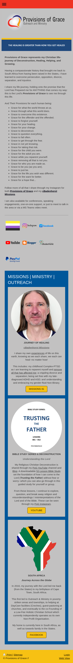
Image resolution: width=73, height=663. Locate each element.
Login (67, 654)
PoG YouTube (40, 467)
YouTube (36, 510)
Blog (14, 471)
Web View (64, 658)
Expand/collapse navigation (36, 4)
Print (7, 654)
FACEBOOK (36, 634)
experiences (37, 353)
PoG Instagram (42, 504)
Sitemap (18, 654)
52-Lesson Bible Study (48, 471)
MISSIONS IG (36, 389)
